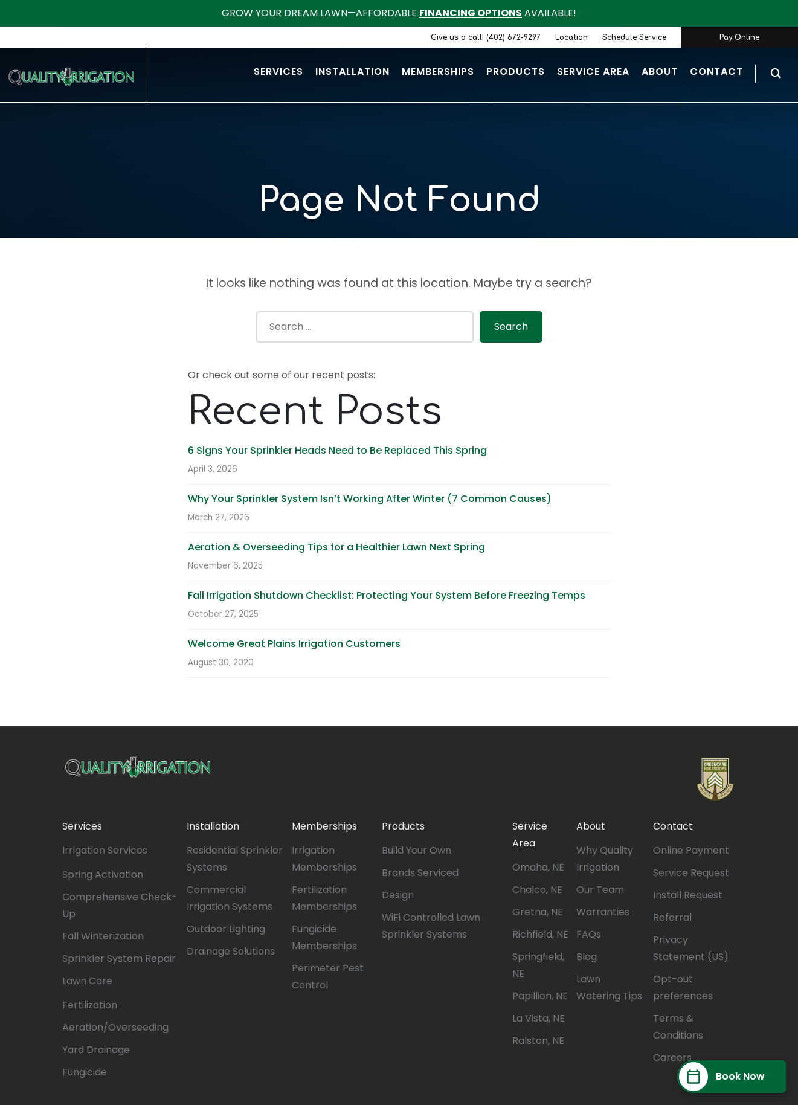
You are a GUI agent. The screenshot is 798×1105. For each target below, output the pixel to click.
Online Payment (691, 850)
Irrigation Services (104, 850)
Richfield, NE (540, 934)
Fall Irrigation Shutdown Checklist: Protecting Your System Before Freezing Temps (386, 595)
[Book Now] (731, 1076)
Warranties (602, 912)
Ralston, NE (538, 1041)
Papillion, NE (540, 996)
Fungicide (84, 1072)
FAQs (588, 934)
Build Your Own (416, 850)
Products (403, 826)
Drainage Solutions (231, 951)
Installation (213, 826)
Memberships (324, 826)
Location (571, 37)
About (590, 826)
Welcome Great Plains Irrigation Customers (294, 644)
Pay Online (739, 37)
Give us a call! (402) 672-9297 (486, 37)
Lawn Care (87, 981)
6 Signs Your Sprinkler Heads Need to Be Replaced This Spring (337, 450)
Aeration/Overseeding (115, 1027)
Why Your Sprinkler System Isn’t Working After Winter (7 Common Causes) (370, 499)
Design (398, 895)
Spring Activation (102, 874)
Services (82, 826)
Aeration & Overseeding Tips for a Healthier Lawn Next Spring (336, 547)
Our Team (600, 890)
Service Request (691, 873)
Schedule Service (634, 37)
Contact (673, 826)
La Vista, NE (538, 1018)
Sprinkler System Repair (119, 958)
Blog (586, 957)
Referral (672, 917)
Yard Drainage (96, 1050)
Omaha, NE (538, 867)
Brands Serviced (420, 873)
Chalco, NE (537, 890)
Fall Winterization (103, 936)
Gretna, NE (537, 912)
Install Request (687, 895)
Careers (672, 1058)
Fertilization (89, 1005)
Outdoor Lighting (226, 929)
